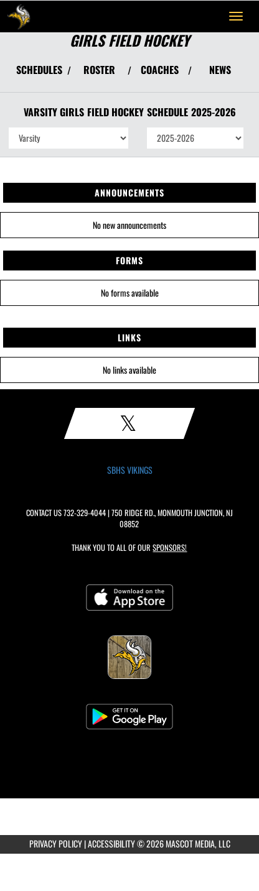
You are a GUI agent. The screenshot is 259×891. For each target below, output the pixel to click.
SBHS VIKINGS (130, 470)
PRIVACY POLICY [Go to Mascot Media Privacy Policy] (55, 843)
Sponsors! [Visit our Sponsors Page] (170, 547)
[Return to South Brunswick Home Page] (18, 16)
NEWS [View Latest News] (220, 69)
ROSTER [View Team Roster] (99, 69)
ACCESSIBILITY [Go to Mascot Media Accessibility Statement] (111, 843)
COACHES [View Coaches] (160, 69)
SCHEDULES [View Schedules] (39, 69)
